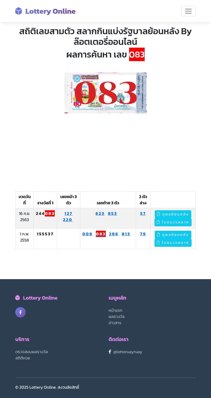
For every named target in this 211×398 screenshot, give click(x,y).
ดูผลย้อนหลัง (173, 214)
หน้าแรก (115, 310)
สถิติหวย (22, 358)
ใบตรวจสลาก (173, 222)
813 (126, 234)
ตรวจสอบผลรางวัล (31, 352)
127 (69, 213)
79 (143, 234)
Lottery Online (45, 11)
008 (87, 234)
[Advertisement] (105, 153)
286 (114, 234)
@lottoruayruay (127, 352)
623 (100, 213)
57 (143, 213)
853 (112, 213)
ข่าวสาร (115, 323)
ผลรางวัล (116, 316)
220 (67, 219)
